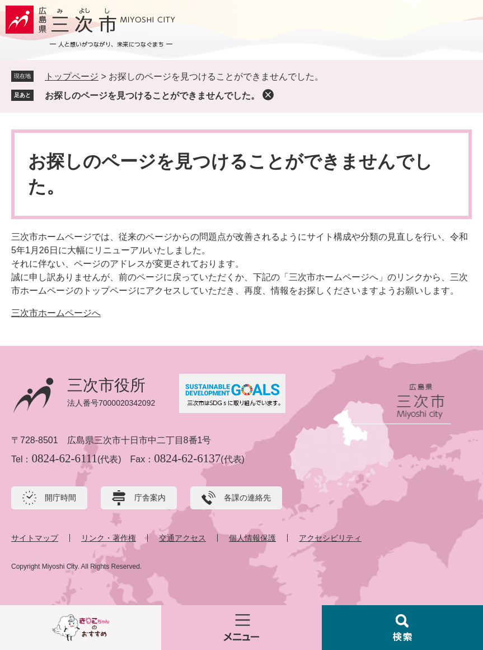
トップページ (72, 76)
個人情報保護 (252, 537)
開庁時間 (60, 497)
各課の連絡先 (247, 497)
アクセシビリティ (330, 537)
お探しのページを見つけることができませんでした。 (152, 95)
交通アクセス (182, 537)
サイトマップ (34, 537)
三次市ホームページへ (56, 313)
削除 (268, 94)
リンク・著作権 (108, 537)
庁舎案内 (150, 497)
